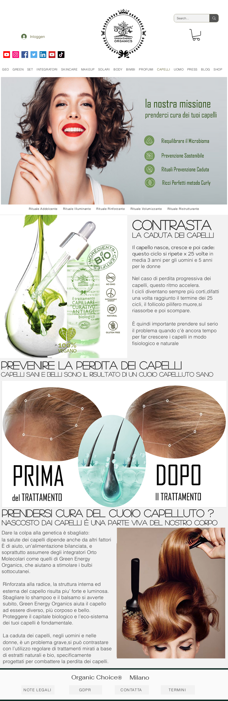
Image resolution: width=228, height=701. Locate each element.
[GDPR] (85, 689)
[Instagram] (15, 54)
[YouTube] (52, 54)
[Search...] (188, 18)
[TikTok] (61, 54)
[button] (196, 35)
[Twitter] (33, 54)
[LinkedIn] (43, 54)
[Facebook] (24, 54)
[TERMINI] (178, 689)
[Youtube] (6, 54)
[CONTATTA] (132, 689)
